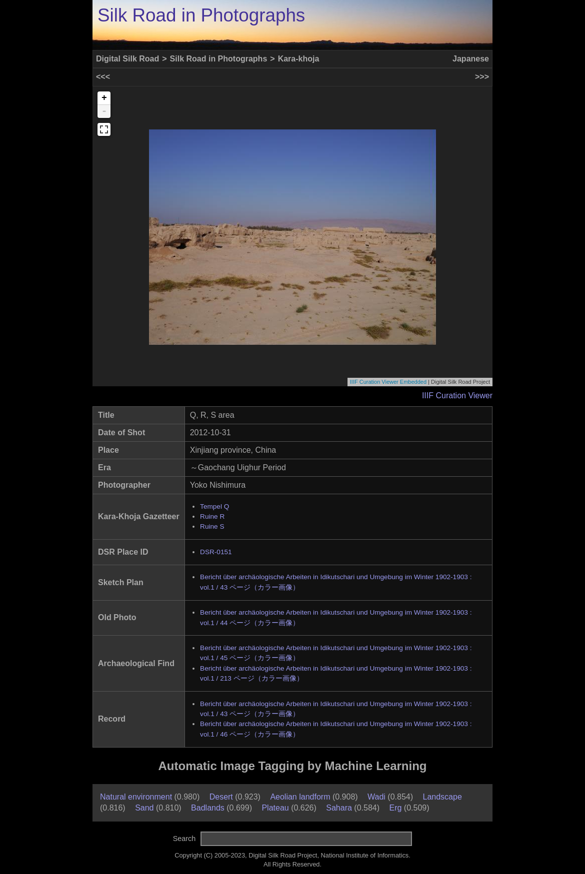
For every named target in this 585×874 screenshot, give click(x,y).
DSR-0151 (216, 552)
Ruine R (212, 516)
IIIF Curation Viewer (457, 395)
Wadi (377, 797)
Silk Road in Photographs (201, 15)
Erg (395, 808)
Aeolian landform (300, 797)
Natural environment (136, 797)
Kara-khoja (299, 58)
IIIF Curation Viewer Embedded (388, 382)
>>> (482, 76)
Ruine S (212, 526)
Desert (221, 797)
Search (184, 839)
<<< (103, 76)
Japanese (470, 58)
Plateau (275, 808)
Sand (144, 808)
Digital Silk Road (127, 58)
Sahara (339, 808)
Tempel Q (214, 506)
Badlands (207, 808)
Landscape (442, 797)
